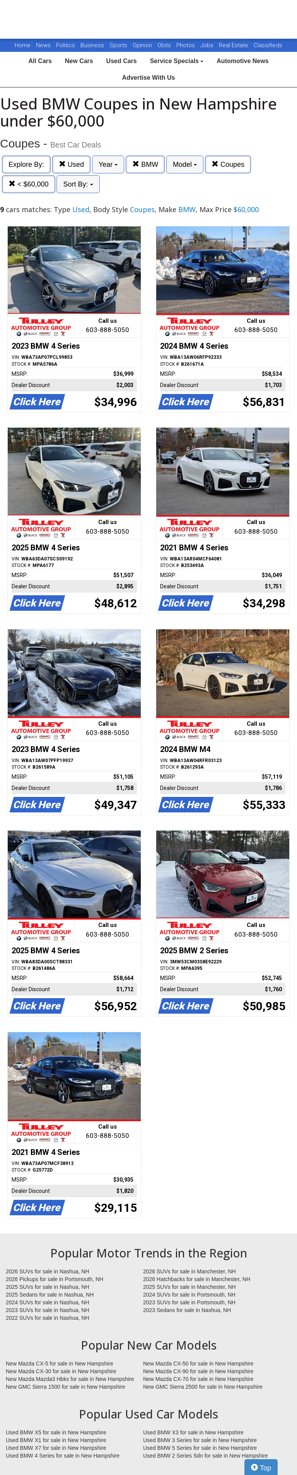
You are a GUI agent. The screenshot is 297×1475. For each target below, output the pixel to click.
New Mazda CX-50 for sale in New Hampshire (198, 1363)
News (43, 45)
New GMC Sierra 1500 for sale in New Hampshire (65, 1387)
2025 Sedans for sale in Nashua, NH (50, 1295)
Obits (164, 45)
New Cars (79, 61)
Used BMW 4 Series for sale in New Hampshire (62, 1456)
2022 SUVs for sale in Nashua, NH (47, 1318)
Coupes (228, 164)
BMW (145, 164)
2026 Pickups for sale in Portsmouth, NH (54, 1279)
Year (108, 164)
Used (71, 164)
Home (23, 45)
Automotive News (242, 61)
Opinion (143, 45)
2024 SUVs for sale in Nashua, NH (47, 1302)
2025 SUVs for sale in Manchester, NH (189, 1287)
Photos (186, 45)
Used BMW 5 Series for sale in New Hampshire (200, 1448)
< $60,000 (29, 184)
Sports (119, 45)
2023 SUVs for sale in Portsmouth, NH (189, 1302)
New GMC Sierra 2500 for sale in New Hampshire (203, 1387)
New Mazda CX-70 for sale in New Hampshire (198, 1379)
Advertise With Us (148, 77)
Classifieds (268, 45)
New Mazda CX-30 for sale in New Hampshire (61, 1371)
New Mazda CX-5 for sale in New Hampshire (59, 1363)
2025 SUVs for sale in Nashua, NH (47, 1287)
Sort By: (78, 184)
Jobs (207, 45)
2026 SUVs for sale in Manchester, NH (189, 1271)
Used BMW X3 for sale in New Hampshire (193, 1432)
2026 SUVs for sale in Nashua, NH (47, 1271)
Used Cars (121, 61)
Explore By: (26, 164)
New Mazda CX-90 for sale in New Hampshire (198, 1371)
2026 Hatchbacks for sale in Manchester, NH (196, 1279)
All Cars (39, 61)
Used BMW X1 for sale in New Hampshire (56, 1440)
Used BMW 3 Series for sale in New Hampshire (200, 1440)
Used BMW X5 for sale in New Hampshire (56, 1432)
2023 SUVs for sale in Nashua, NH (47, 1310)
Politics (65, 45)
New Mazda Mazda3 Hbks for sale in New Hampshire (70, 1379)
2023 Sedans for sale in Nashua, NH (187, 1310)
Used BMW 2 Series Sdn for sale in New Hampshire (205, 1456)
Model (185, 164)
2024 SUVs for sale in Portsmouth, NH (189, 1295)
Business (93, 45)
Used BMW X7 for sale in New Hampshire (56, 1448)
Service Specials (177, 61)
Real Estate (234, 45)
